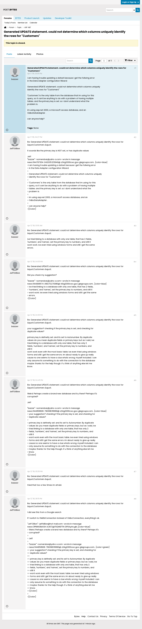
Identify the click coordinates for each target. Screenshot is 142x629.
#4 (135, 262)
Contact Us (92, 616)
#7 (135, 472)
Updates (47, 18)
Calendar (33, 23)
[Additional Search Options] (134, 10)
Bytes (77, 616)
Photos (39, 54)
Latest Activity (24, 54)
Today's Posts (10, 23)
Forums (8, 18)
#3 (135, 226)
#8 (135, 499)
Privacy (103, 616)
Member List (23, 23)
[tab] (9, 54)
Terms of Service (117, 616)
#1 (135, 68)
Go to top (132, 616)
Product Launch (32, 18)
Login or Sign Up (130, 2)
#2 (135, 137)
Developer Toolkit (63, 18)
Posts (9, 54)
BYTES (18, 18)
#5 (135, 315)
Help (83, 616)
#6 (135, 380)
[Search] (121, 10)
